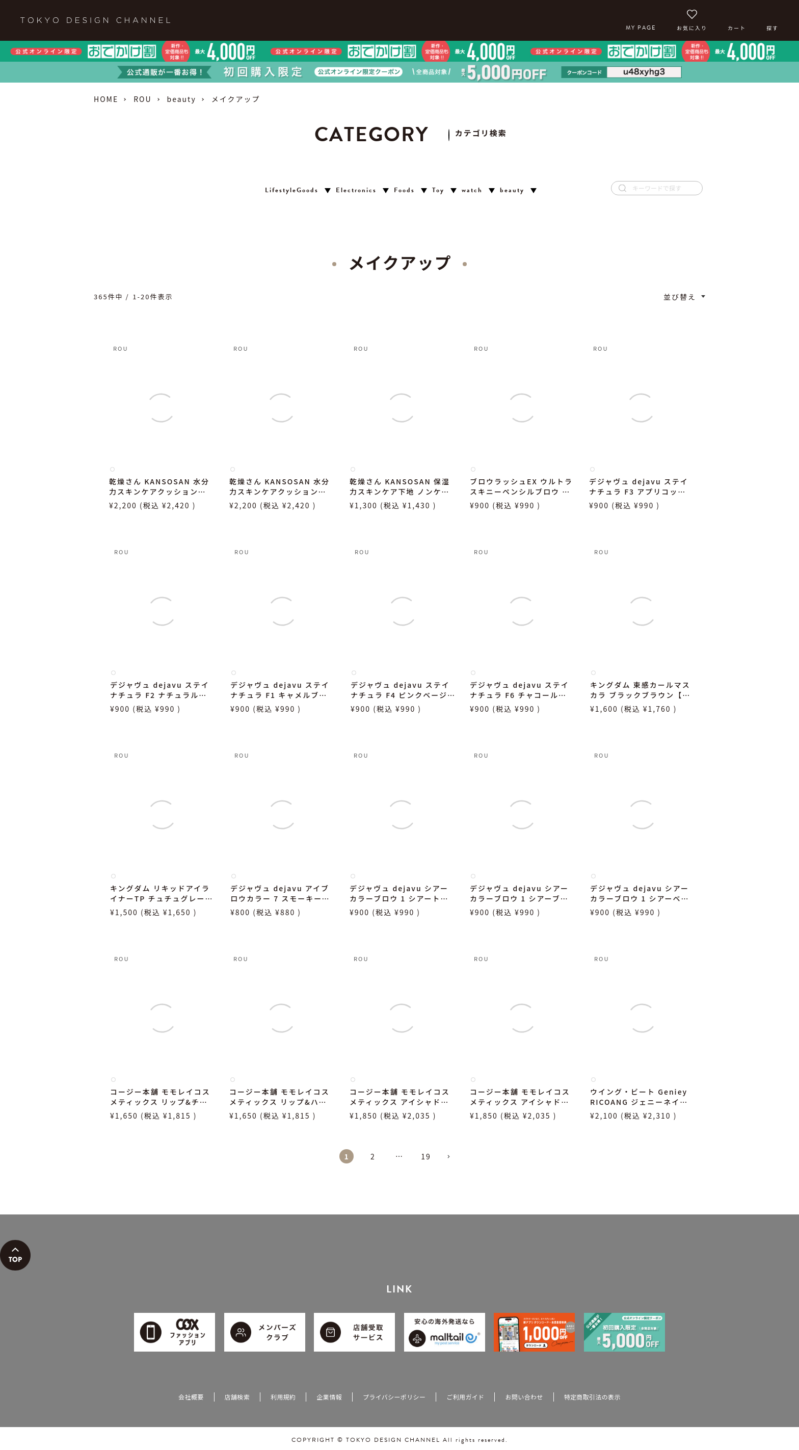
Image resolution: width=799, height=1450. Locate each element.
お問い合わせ (524, 1396)
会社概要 (190, 1396)
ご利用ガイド (465, 1396)
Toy (438, 190)
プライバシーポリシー (394, 1396)
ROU (142, 99)
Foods (404, 190)
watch (472, 190)
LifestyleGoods (291, 190)
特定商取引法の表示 (592, 1396)
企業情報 (328, 1396)
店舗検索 (237, 1396)
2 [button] (373, 1156)
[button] (452, 1161)
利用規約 (283, 1396)
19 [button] (426, 1156)
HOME (106, 99)
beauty (181, 99)
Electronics (356, 190)
